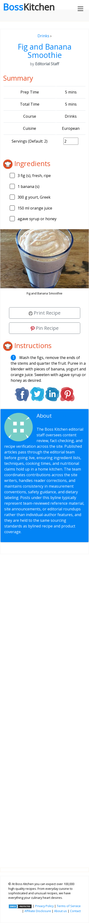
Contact (75, 911)
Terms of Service (69, 906)
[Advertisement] (44, 707)
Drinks (43, 35)
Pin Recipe (45, 328)
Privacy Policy (44, 906)
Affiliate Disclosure (37, 911)
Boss (29, 7)
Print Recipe (45, 313)
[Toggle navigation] (80, 9)
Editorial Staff (55, 418)
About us (60, 911)
